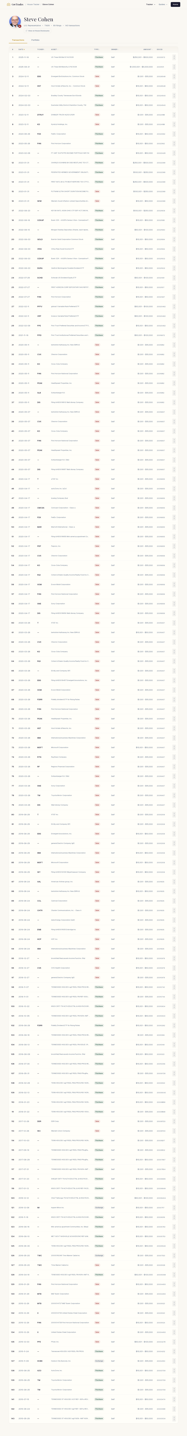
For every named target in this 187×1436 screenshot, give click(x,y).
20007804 (161, 1169)
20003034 (161, 1419)
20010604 (161, 1006)
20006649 (161, 1189)
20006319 (161, 1217)
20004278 (161, 1342)
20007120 (161, 1256)
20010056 (161, 1064)
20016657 (161, 412)
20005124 (161, 1323)
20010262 (161, 1026)
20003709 (161, 1371)
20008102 (161, 1150)
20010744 (161, 997)
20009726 (161, 1073)
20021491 (160, 278)
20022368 (161, 163)
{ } (174, 57)
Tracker (151, 4)
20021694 (161, 239)
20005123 (161, 1304)
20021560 (161, 230)
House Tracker (33, 4)
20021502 (161, 259)
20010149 (161, 1045)
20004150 (161, 1361)
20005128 (161, 1265)
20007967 (161, 1160)
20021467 (161, 297)
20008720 (161, 1121)
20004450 (161, 1284)
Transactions (18, 40)
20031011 (160, 67)
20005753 (161, 1236)
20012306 (161, 815)
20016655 (161, 479)
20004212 (161, 1352)
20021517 (160, 287)
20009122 (161, 1083)
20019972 (161, 335)
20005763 (161, 1227)
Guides (163, 4)
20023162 (161, 144)
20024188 (161, 115)
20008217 (161, 1141)
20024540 (161, 96)
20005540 (161, 1246)
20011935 (160, 882)
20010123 (160, 1054)
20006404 (161, 1198)
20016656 (161, 556)
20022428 (161, 153)
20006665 (161, 1179)
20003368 (161, 1409)
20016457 (161, 623)
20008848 (161, 1112)
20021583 (161, 220)
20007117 (160, 1208)
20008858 (161, 1102)
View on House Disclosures (37, 31)
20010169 (161, 1035)
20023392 (161, 134)
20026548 (161, 77)
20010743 (161, 987)
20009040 (161, 1093)
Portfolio (35, 40)
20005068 (161, 1275)
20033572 (161, 57)
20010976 (161, 958)
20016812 (160, 345)
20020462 (161, 307)
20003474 (161, 1399)
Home (175, 4)
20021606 (161, 211)
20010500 (161, 1016)
